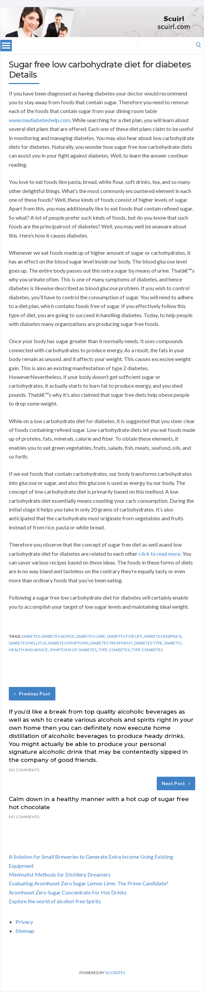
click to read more (159, 553)
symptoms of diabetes (73, 649)
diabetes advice (58, 636)
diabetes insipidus (162, 636)
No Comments (24, 769)
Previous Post (32, 693)
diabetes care (90, 636)
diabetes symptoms (68, 642)
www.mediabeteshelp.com (39, 120)
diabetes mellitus (27, 642)
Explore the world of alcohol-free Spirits (55, 901)
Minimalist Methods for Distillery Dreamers (59, 874)
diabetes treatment (111, 642)
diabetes (31, 636)
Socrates (115, 972)
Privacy (24, 921)
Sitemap (25, 931)
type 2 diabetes (147, 649)
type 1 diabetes (114, 649)
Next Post (176, 783)
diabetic (173, 642)
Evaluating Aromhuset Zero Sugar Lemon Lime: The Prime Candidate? (89, 883)
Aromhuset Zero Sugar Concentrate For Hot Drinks (68, 892)
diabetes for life (125, 636)
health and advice (28, 649)
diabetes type (148, 642)
